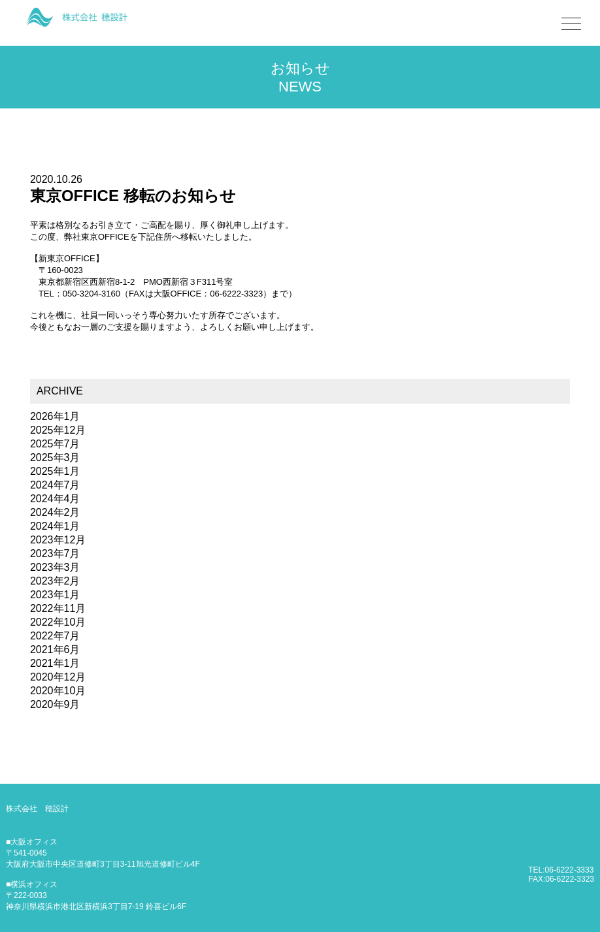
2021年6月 (55, 649)
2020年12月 (58, 677)
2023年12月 (58, 539)
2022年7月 (55, 635)
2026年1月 (55, 416)
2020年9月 (55, 704)
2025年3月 (55, 457)
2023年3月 (55, 567)
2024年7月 (55, 484)
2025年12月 (58, 430)
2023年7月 (55, 553)
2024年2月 (55, 512)
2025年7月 (55, 443)
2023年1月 (55, 594)
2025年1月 (55, 471)
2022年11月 (58, 608)
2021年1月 (55, 663)
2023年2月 (55, 581)
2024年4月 (55, 498)
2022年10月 (58, 622)
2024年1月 (55, 526)
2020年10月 (58, 690)
